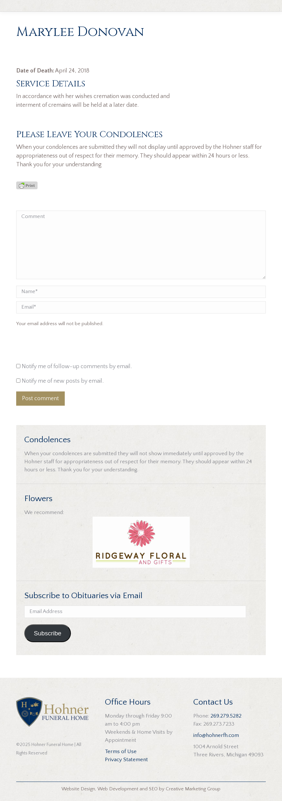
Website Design (78, 789)
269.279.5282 (226, 716)
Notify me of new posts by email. (63, 381)
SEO (153, 789)
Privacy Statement (126, 760)
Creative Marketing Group (193, 789)
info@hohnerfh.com (216, 735)
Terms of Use (121, 751)
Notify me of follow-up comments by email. (77, 366)
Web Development (117, 789)
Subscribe (47, 633)
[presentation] (60, 346)
